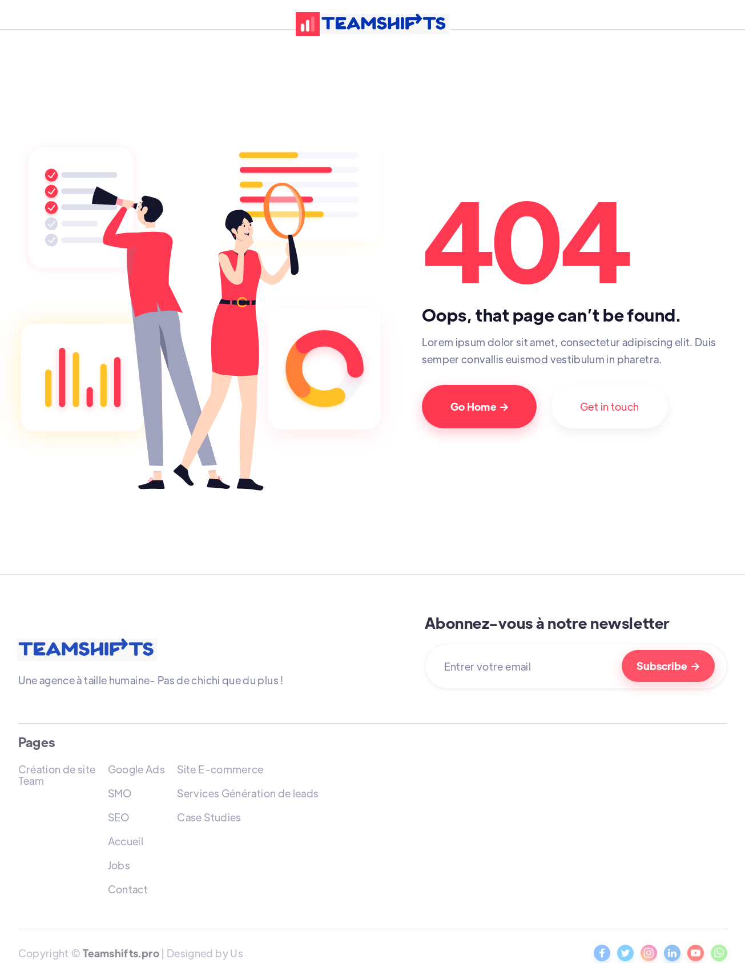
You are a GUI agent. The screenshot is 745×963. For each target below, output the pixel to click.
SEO (119, 817)
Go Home (479, 406)
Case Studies (209, 817)
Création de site (57, 769)
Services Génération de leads (248, 793)
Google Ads (137, 769)
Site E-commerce (220, 769)
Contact (128, 889)
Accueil (126, 841)
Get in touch (609, 406)
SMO (120, 793)
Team (31, 780)
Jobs (119, 865)
